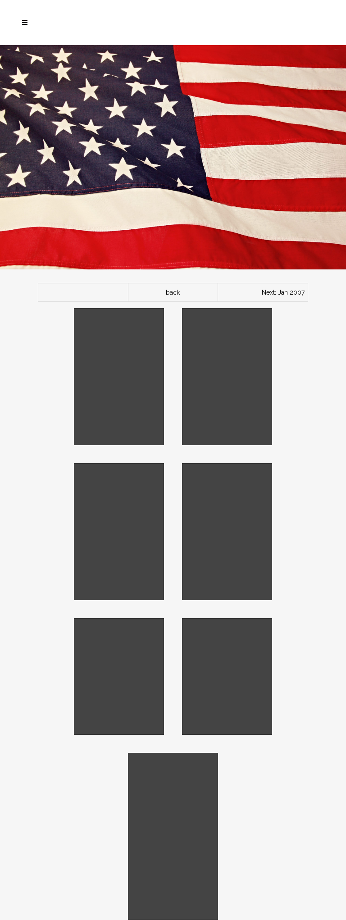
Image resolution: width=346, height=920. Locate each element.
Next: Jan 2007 (283, 292)
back (173, 292)
